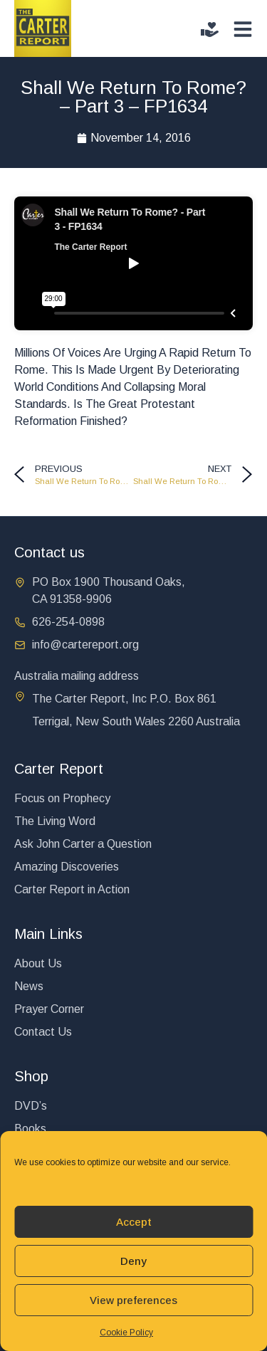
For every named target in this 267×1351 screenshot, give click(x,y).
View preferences (133, 1300)
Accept (134, 1222)
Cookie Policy (126, 1332)
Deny (133, 1261)
